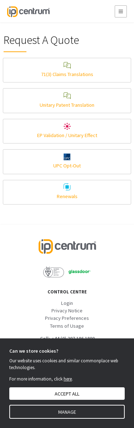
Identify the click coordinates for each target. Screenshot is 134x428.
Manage (67, 412)
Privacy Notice (67, 310)
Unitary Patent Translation (66, 100)
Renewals (66, 191)
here (68, 379)
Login (67, 303)
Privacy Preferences (67, 318)
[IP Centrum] (28, 11)
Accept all (67, 394)
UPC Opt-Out (67, 161)
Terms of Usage (67, 326)
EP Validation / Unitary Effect (66, 131)
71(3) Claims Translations (66, 69)
